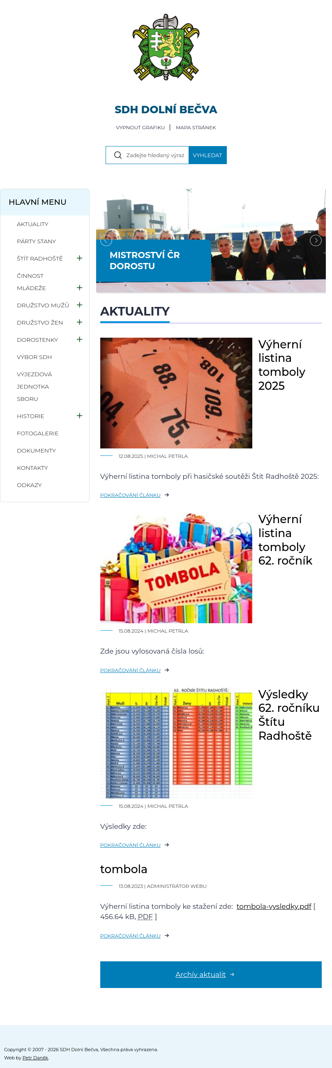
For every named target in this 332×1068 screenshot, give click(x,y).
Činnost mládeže (31, 282)
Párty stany (36, 241)
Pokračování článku (130, 495)
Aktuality (32, 224)
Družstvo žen (40, 322)
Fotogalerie (38, 433)
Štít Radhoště (40, 258)
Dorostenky (37, 339)
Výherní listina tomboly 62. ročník (285, 539)
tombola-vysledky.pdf (274, 906)
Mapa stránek (196, 127)
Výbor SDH (34, 357)
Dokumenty (36, 450)
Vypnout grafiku (140, 127)
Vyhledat (207, 155)
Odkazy (29, 485)
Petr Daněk (35, 1058)
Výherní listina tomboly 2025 (282, 365)
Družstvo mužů (43, 305)
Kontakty (32, 467)
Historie (30, 416)
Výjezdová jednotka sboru (34, 386)
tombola (124, 869)
